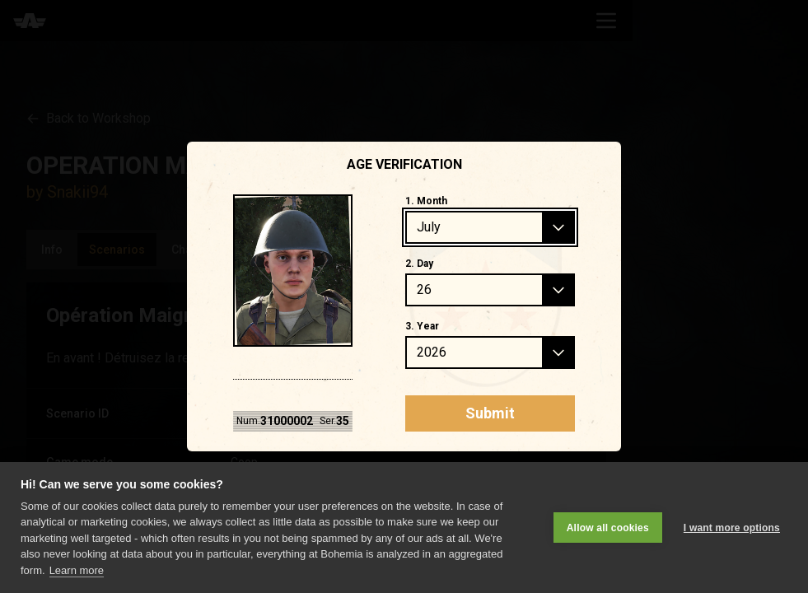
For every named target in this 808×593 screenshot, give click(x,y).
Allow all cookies (608, 528)
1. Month (426, 201)
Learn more (76, 570)
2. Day (419, 263)
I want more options (732, 528)
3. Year (422, 326)
